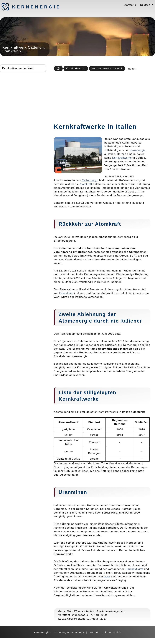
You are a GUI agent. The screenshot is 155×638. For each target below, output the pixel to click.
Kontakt (94, 632)
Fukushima (66, 293)
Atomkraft (86, 184)
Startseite (130, 4)
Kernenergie (28, 7)
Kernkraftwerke (76, 68)
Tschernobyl (90, 180)
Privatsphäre (113, 632)
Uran (107, 576)
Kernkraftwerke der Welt (17, 68)
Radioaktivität (134, 568)
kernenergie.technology (69, 632)
